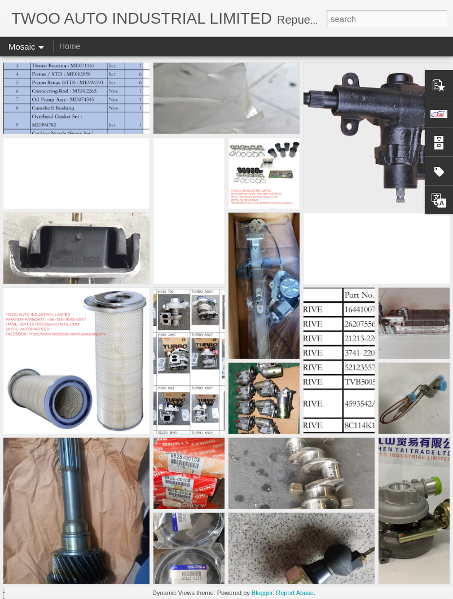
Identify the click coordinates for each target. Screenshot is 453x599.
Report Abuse (295, 592)
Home (69, 46)
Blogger (262, 592)
